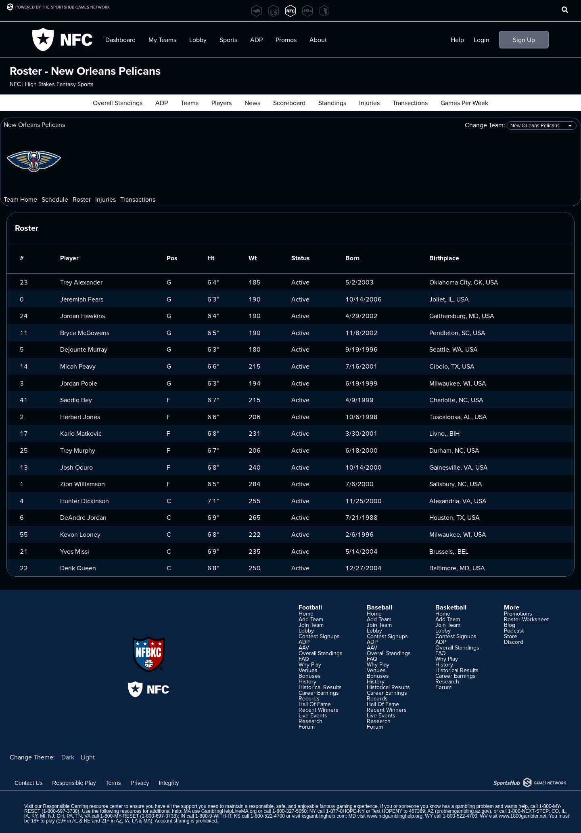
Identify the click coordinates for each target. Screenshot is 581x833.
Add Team (311, 619)
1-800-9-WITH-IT (213, 816)
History (307, 681)
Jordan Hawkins (82, 315)
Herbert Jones (80, 416)
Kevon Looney (80, 534)
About (318, 39)
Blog (509, 625)
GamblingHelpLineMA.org (229, 811)
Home (306, 613)
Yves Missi (74, 551)
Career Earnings (319, 693)
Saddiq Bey (76, 399)
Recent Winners (319, 710)
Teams (190, 102)
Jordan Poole (78, 383)
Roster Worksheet (526, 619)
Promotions (518, 613)
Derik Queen (78, 567)
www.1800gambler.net (522, 816)
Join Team (311, 625)
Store (510, 636)
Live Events (313, 715)
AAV (304, 647)
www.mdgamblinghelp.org (394, 816)
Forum (307, 727)
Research (310, 721)
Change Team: (521, 125)
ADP (256, 39)
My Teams (162, 39)
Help (457, 39)
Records (309, 698)
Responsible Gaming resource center (83, 806)
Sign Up (524, 39)
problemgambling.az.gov (463, 811)
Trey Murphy (77, 450)
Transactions (410, 102)
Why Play (310, 664)
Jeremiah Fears (81, 299)
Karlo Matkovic (81, 433)
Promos (286, 39)
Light (88, 757)
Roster (82, 199)
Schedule (55, 199)
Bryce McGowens (84, 332)
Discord (513, 642)
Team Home (20, 199)
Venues (308, 670)
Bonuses (310, 676)
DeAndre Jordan (83, 517)
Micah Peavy (78, 366)
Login (481, 39)
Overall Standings (117, 102)
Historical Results (320, 687)
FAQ (304, 659)
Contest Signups (319, 636)
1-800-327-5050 (289, 811)
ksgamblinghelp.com (323, 816)
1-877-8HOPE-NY (345, 811)
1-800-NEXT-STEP (528, 811)
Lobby (198, 39)
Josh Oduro (76, 467)
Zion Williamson (82, 483)
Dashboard (120, 39)
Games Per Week (464, 102)
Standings (332, 102)
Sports (228, 39)
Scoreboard (289, 102)
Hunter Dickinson (84, 500)
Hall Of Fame (315, 704)
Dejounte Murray (83, 349)
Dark (67, 757)
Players (221, 102)
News (252, 102)
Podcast (514, 630)
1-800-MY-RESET (119, 816)
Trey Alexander (81, 282)
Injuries (369, 102)
